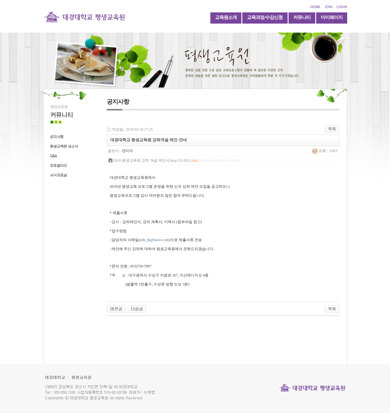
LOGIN (341, 7)
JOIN (328, 7)
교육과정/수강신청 (265, 17)
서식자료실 (58, 174)
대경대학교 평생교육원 (84, 16)
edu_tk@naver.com (154, 240)
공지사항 (57, 136)
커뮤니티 (302, 17)
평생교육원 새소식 (64, 146)
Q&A (53, 155)
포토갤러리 (58, 165)
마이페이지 (332, 17)
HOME (315, 7)
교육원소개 (226, 17)
